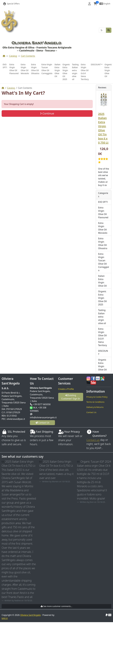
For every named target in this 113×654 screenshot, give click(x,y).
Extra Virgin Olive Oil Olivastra (35, 69)
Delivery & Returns (95, 407)
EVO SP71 (5, 66)
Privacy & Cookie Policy (97, 397)
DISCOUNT (103, 352)
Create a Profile (66, 389)
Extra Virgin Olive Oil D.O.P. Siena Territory (85, 72)
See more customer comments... (56, 606)
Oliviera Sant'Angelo (30, 615)
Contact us (93, 440)
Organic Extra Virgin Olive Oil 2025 (66, 72)
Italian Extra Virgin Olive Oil (57, 70)
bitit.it (5, 618)
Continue (47, 113)
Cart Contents (28, 55)
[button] (89, 3)
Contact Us (91, 412)
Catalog (13, 55)
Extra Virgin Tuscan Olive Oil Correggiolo (46, 69)
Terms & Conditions (95, 402)
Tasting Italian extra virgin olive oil (75, 72)
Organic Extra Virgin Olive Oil (108, 70)
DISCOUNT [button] (96, 64)
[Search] (102, 30)
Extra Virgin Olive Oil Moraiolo (25, 69)
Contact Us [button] (42, 422)
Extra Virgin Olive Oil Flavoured (14, 69)
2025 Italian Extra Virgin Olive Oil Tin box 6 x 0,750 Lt (103, 128)
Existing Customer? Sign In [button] (70, 397)
